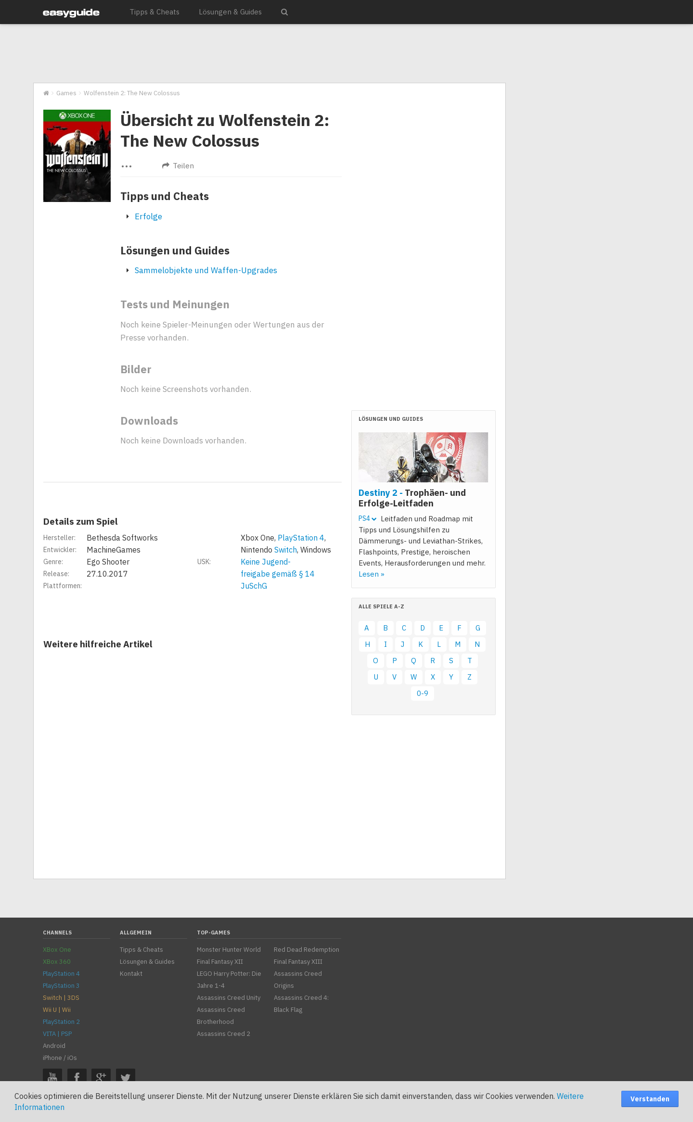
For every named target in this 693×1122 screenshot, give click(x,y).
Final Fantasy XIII (298, 962)
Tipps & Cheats (154, 11)
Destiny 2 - (412, 498)
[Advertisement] (269, 54)
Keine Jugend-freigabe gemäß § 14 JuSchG (278, 574)
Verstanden (649, 1099)
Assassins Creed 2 (223, 1034)
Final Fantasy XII (220, 962)
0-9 (422, 693)
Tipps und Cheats (164, 196)
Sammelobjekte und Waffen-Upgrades (206, 270)
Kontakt (131, 974)
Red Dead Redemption (306, 950)
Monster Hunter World (229, 950)
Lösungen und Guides (175, 250)
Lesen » (372, 574)
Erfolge (148, 216)
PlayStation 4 (301, 537)
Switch (285, 550)
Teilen (178, 165)
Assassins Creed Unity (228, 998)
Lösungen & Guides (230, 11)
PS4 (367, 518)
